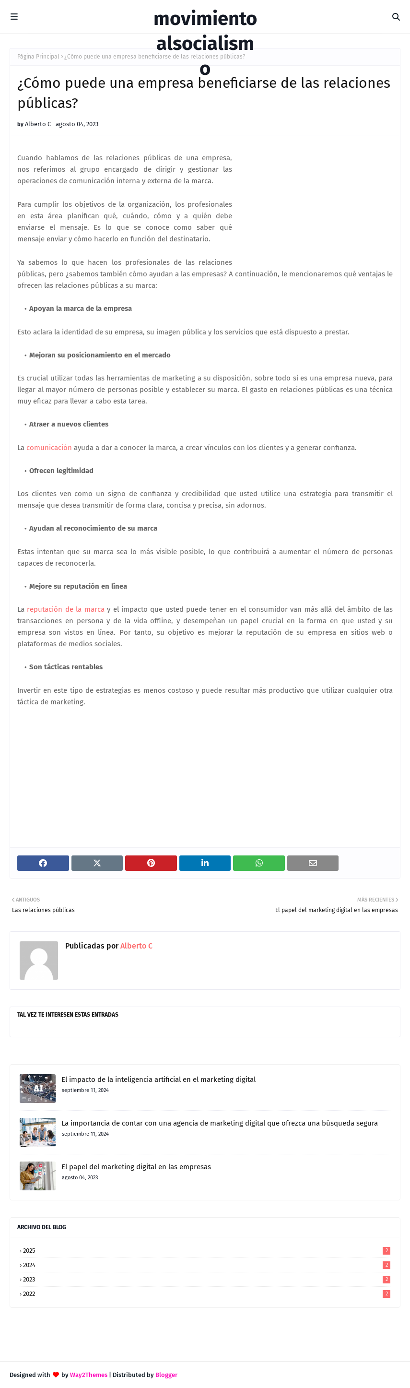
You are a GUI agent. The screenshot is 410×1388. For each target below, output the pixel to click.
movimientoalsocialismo (205, 43)
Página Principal (38, 56)
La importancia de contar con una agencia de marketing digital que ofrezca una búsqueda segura (219, 1123)
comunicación (49, 447)
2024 (206, 1265)
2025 (206, 1250)
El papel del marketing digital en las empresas (136, 1167)
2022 (206, 1293)
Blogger (166, 1374)
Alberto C (38, 124)
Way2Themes (88, 1374)
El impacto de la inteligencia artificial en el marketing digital (158, 1079)
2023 (206, 1279)
